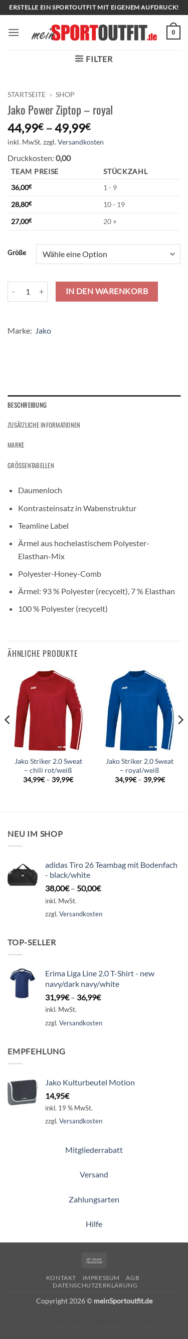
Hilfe (94, 1223)
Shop (65, 95)
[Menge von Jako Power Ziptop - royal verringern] (14, 292)
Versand (94, 1174)
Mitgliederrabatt (94, 1149)
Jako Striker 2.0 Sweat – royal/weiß (139, 765)
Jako (43, 330)
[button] (14, 32)
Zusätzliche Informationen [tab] (44, 425)
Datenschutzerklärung (95, 1285)
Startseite (27, 95)
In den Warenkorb (107, 291)
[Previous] (8, 740)
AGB (132, 1277)
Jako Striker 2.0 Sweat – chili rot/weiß (48, 765)
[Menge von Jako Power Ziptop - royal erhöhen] (42, 292)
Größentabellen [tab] (31, 465)
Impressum (101, 1277)
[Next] (180, 740)
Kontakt (61, 1277)
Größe (17, 253)
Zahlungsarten (94, 1199)
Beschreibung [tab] (27, 405)
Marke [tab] (16, 445)
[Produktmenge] (28, 292)
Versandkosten (81, 142)
